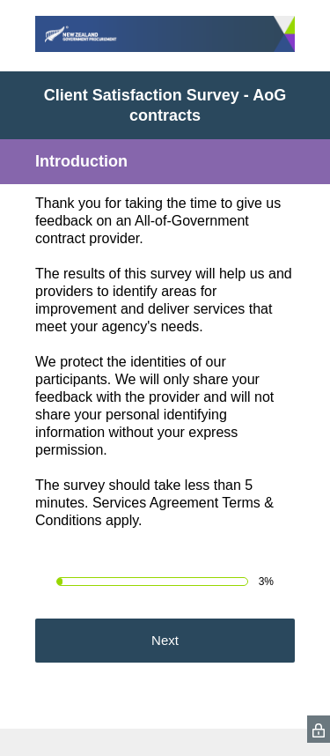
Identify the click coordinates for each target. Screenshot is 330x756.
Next (165, 640)
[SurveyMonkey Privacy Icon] (319, 729)
